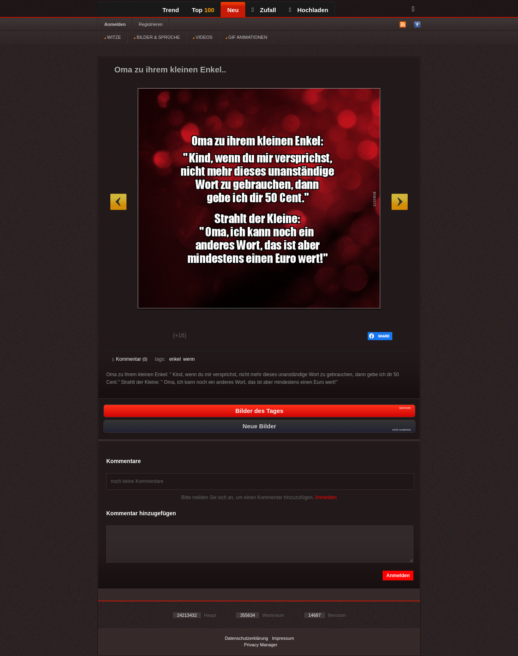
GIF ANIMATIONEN (246, 37)
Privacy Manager (261, 644)
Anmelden (115, 24)
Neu (232, 9)
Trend (170, 9)
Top (203, 9)
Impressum (283, 638)
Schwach (152, 336)
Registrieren (150, 24)
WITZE (112, 37)
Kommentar (129, 359)
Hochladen (308, 9)
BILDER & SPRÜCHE (157, 37)
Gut (121, 336)
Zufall (264, 9)
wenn (189, 359)
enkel (175, 359)
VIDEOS (203, 37)
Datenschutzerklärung (246, 638)
